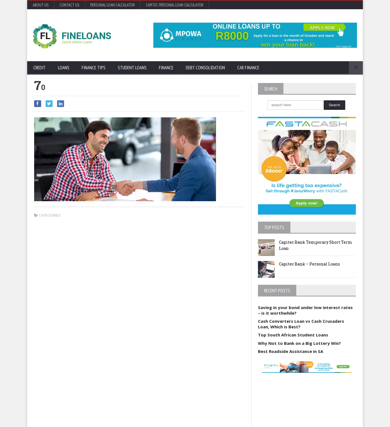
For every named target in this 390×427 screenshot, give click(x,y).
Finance (166, 68)
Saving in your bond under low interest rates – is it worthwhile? (305, 310)
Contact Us (69, 5)
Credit (39, 68)
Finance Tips (93, 68)
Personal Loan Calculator (112, 5)
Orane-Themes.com (66, 415)
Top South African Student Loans (293, 335)
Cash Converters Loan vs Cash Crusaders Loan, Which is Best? (301, 323)
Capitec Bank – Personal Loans (309, 264)
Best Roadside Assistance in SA (290, 351)
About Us (41, 5)
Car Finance (248, 68)
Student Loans (132, 68)
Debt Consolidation (205, 68)
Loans (63, 68)
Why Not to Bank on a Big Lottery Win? (299, 343)
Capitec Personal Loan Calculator (174, 5)
